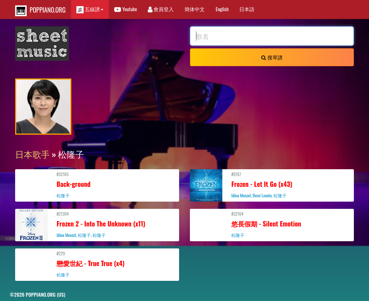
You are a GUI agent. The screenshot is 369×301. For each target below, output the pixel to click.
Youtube (125, 9)
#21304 (97, 224)
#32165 (97, 184)
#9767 (272, 184)
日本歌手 (32, 153)
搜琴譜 (271, 57)
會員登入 (161, 9)
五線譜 (89, 9)
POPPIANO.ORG (40, 10)
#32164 (272, 224)
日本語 (246, 9)
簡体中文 (194, 9)
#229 (97, 264)
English (221, 9)
